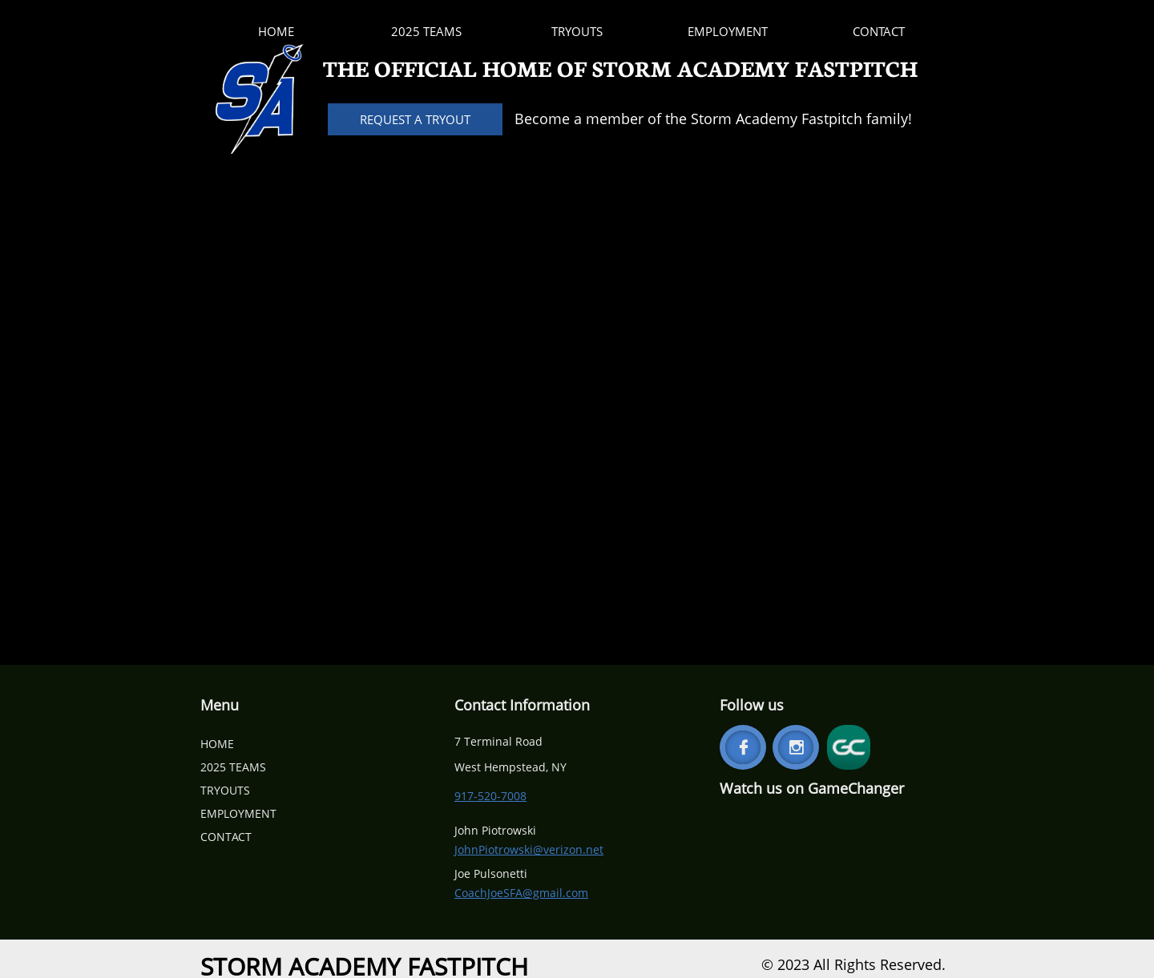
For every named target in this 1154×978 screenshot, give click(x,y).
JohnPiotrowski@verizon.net (528, 849)
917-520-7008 (490, 795)
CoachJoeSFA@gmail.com (521, 892)
